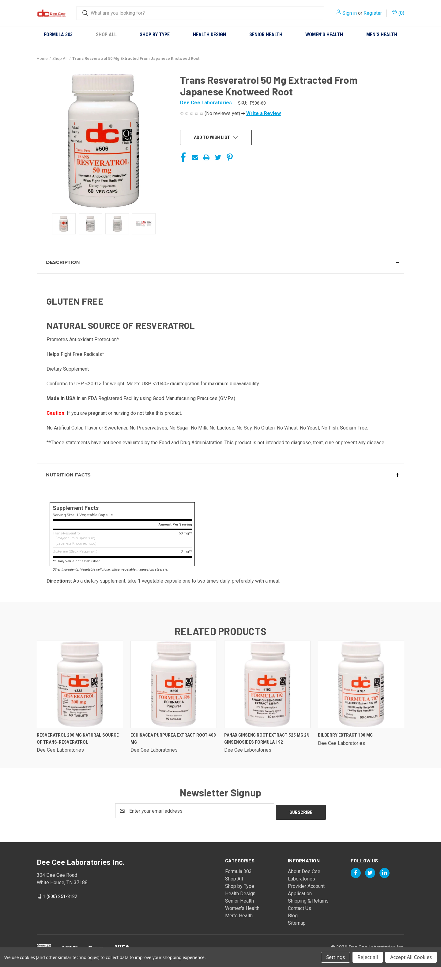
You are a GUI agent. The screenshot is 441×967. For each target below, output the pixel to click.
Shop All (106, 34)
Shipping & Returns (308, 899)
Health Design (209, 34)
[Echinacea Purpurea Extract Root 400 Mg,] (174, 684)
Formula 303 (58, 34)
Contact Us (299, 907)
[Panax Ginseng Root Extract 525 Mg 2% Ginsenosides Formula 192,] (267, 684)
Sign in (349, 13)
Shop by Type (155, 34)
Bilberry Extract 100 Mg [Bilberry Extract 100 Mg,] (345, 735)
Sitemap (297, 921)
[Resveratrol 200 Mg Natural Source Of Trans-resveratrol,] (80, 684)
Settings (335, 957)
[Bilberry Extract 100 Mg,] (361, 684)
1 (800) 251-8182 (60, 895)
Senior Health (265, 34)
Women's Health (324, 34)
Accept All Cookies (411, 957)
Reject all (367, 957)
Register (373, 13)
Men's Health (381, 34)
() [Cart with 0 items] (398, 13)
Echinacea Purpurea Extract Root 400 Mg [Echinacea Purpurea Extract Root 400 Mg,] (173, 738)
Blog (293, 914)
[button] (261, 113)
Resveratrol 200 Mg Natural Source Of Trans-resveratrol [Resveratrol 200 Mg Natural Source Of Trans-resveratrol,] (78, 738)
